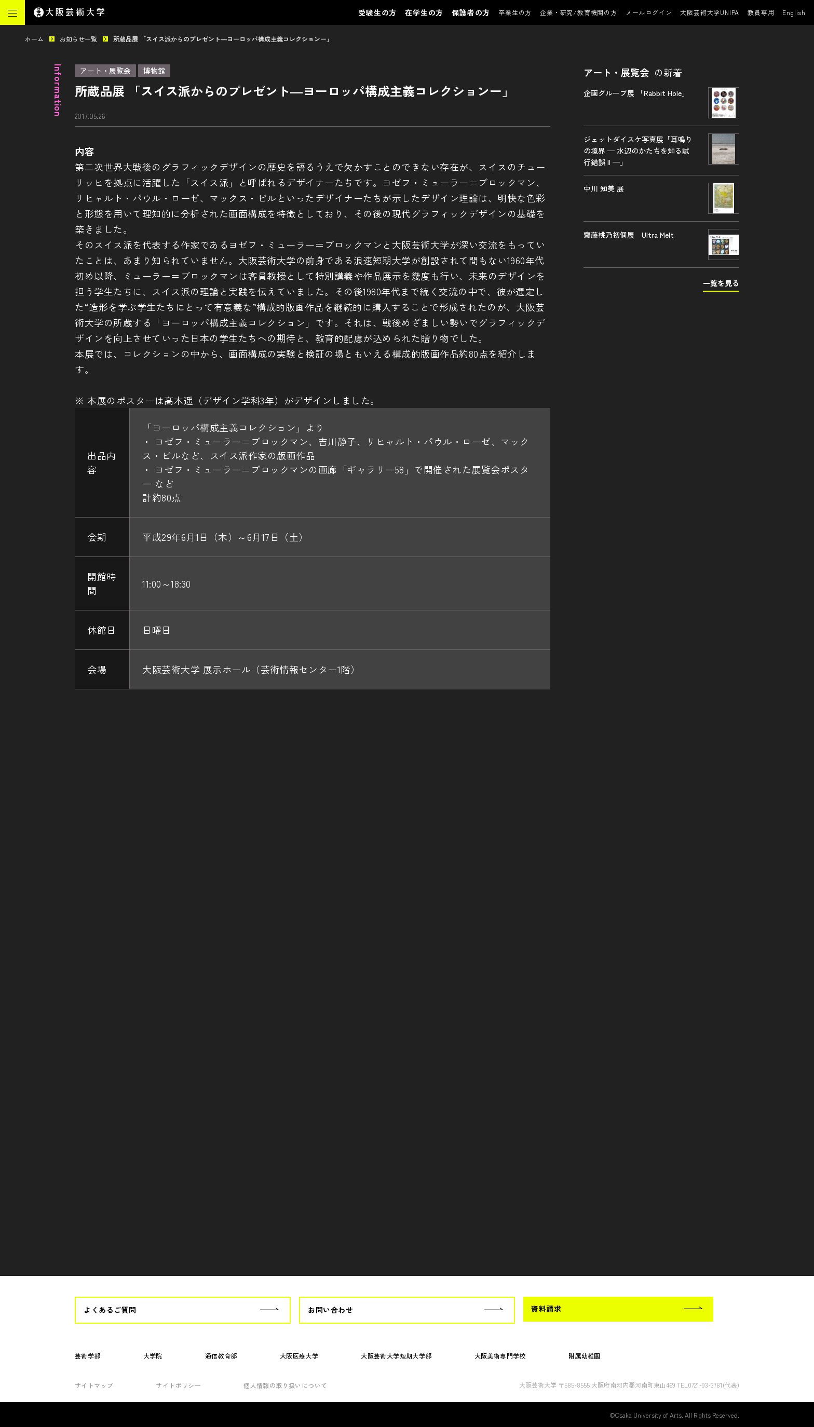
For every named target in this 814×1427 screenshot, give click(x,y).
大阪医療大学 (299, 1355)
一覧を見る (721, 283)
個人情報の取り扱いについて (285, 1385)
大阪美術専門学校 (500, 1355)
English (794, 12)
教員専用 (761, 12)
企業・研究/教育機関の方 (578, 12)
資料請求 (546, 1308)
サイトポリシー (178, 1385)
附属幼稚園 (584, 1355)
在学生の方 (424, 12)
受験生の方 (377, 12)
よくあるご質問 (110, 1309)
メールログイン (649, 12)
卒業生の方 (515, 12)
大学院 (152, 1355)
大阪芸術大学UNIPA (709, 12)
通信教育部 (221, 1355)
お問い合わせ (330, 1309)
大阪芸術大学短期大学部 (396, 1355)
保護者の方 (471, 12)
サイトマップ (94, 1385)
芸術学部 (88, 1355)
